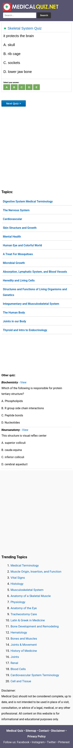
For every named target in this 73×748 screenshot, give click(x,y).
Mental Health (12, 236)
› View (22, 382)
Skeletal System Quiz (25, 28)
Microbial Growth (14, 263)
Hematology (19, 632)
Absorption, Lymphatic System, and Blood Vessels (35, 271)
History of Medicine (24, 651)
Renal (14, 663)
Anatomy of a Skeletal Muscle (31, 596)
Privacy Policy (36, 736)
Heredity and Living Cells (19, 280)
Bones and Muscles (24, 638)
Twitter (51, 742)
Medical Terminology (25, 565)
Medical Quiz (14, 730)
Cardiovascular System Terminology (35, 675)
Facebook (23, 742)
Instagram (38, 742)
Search (44, 15)
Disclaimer (58, 730)
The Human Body (14, 312)
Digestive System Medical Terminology (28, 201)
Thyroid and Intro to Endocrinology (25, 330)
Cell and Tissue (21, 681)
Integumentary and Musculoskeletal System (31, 303)
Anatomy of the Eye (24, 608)
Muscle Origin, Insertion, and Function (36, 571)
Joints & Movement (24, 644)
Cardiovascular (12, 219)
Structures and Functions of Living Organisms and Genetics (35, 292)
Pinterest (64, 742)
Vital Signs (18, 577)
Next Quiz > (13, 103)
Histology (17, 584)
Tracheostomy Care (24, 614)
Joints (15, 657)
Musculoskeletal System (27, 590)
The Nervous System (16, 210)
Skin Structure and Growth (19, 228)
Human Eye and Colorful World (22, 245)
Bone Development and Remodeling (35, 626)
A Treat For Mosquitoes (18, 254)
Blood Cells (18, 669)
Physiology (18, 602)
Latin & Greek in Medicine (28, 620)
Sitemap (31, 730)
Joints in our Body (14, 321)
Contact (44, 730)
